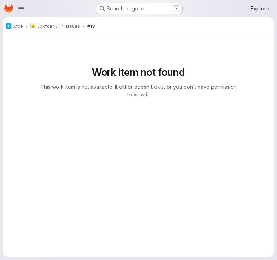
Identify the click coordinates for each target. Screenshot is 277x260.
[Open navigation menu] (21, 8)
